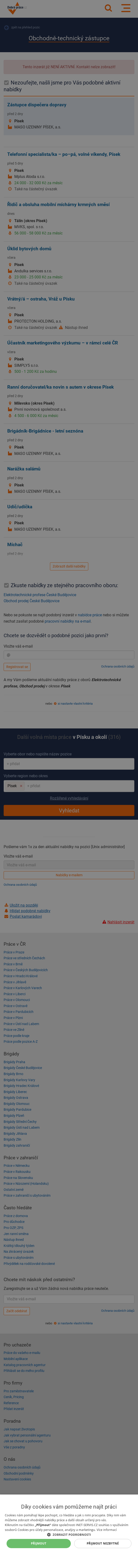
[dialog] (69, 1524)
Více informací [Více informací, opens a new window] (107, 1530)
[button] (69, 1534)
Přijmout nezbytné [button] (103, 1543)
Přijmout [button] (39, 1543)
